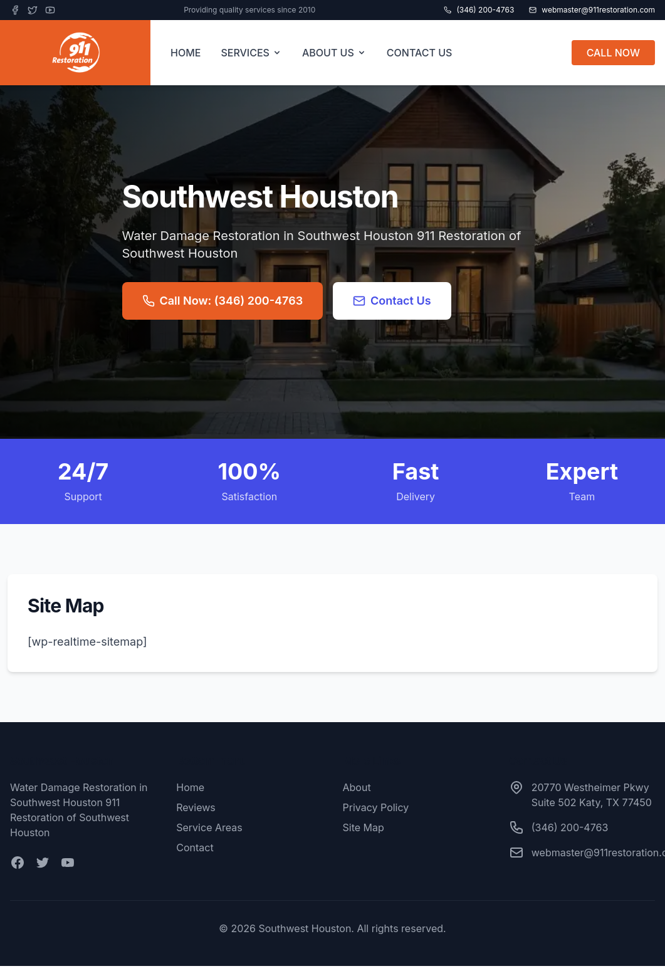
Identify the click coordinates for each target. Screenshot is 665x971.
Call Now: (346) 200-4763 (222, 300)
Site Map (363, 827)
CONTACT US (420, 52)
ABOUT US (334, 52)
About (357, 787)
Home (190, 787)
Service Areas (209, 827)
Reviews (196, 807)
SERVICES (251, 52)
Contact (194, 847)
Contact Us (392, 300)
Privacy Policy (376, 807)
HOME (185, 52)
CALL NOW (613, 52)
